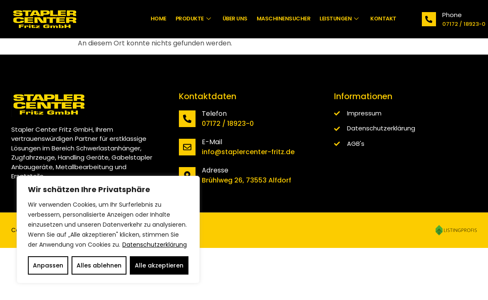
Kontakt (383, 18)
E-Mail (212, 142)
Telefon (214, 113)
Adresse (215, 170)
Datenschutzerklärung (154, 244)
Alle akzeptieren (159, 265)
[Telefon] (187, 118)
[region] (108, 229)
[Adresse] (187, 175)
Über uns (235, 18)
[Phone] (429, 19)
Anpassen (48, 265)
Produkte (193, 18)
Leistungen (339, 18)
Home (158, 18)
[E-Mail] (187, 147)
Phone (452, 14)
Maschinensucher (284, 18)
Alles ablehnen (99, 265)
